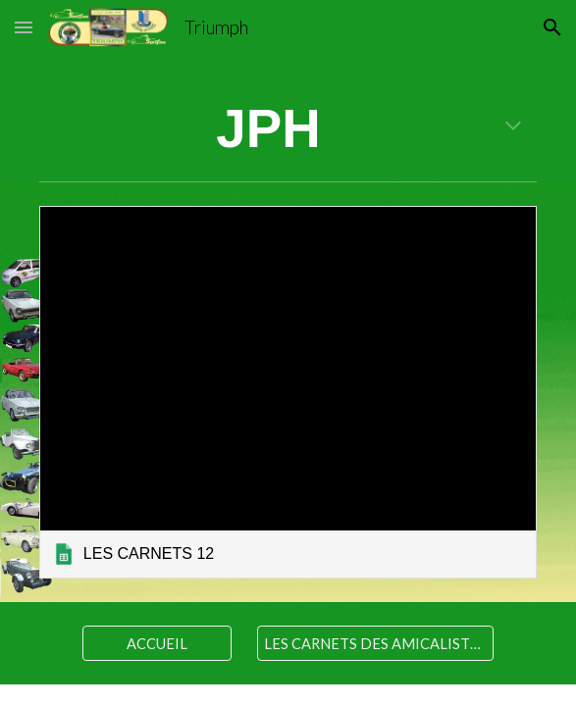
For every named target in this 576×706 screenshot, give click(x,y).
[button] (23, 27)
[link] (288, 392)
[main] (288, 129)
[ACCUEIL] (156, 643)
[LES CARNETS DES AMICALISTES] (375, 643)
